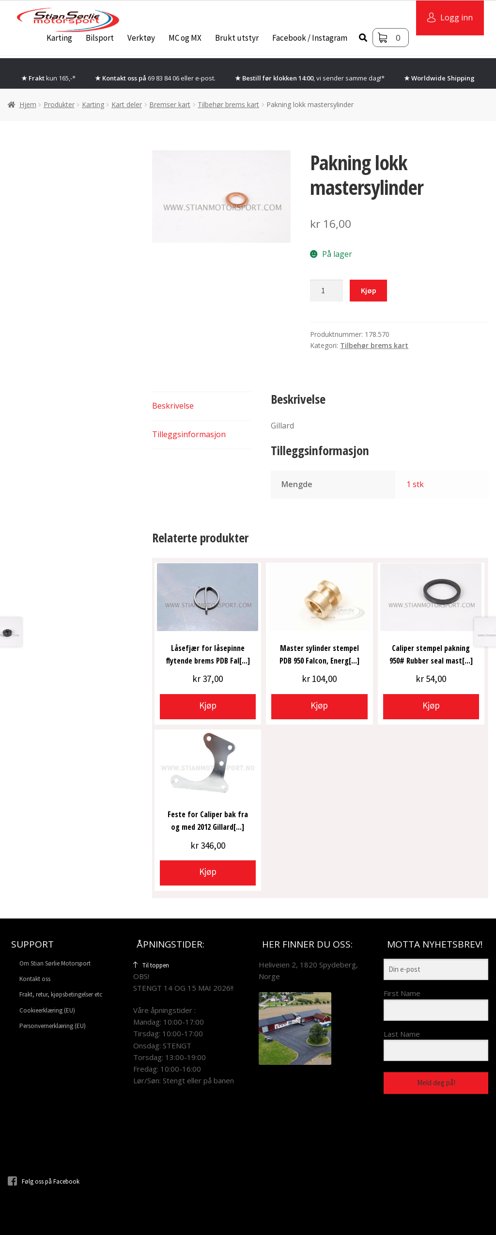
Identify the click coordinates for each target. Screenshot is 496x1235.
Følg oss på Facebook (43, 1181)
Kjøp (368, 290)
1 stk (415, 484)
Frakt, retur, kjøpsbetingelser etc (60, 994)
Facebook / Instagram (309, 37)
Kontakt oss (34, 979)
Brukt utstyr (237, 37)
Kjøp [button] (208, 705)
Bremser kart (169, 104)
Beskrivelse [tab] (173, 405)
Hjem (27, 104)
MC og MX (185, 37)
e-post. (205, 78)
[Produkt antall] (326, 291)
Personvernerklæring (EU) (52, 1026)
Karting (59, 37)
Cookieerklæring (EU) (47, 1010)
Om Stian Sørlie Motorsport (55, 963)
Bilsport (100, 37)
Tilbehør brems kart (228, 104)
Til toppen (151, 965)
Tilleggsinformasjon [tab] (189, 434)
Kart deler (126, 104)
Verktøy (141, 37)
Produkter (59, 104)
